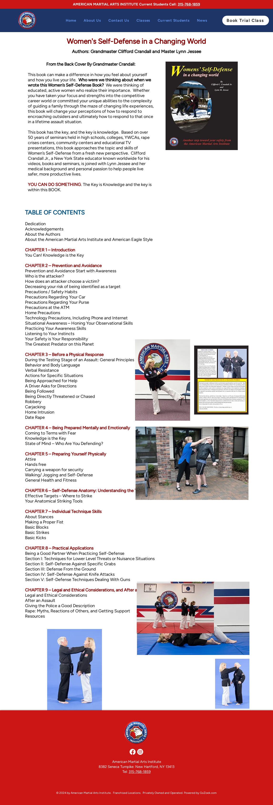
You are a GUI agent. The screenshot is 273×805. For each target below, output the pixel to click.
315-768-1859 (189, 4)
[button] (143, 20)
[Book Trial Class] (245, 20)
